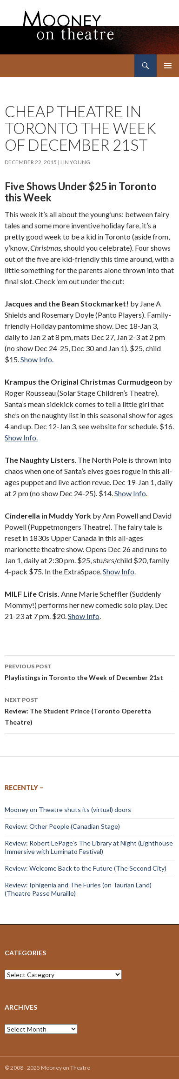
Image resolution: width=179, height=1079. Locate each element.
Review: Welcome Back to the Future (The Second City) (85, 868)
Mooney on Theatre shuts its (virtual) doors (68, 809)
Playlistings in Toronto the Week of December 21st (89, 671)
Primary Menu (168, 65)
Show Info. (36, 359)
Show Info (130, 493)
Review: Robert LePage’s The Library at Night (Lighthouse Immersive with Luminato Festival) (89, 847)
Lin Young (75, 162)
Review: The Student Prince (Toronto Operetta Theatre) (89, 710)
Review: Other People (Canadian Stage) (62, 826)
